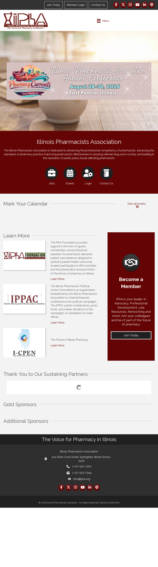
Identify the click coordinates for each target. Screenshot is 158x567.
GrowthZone (113, 562)
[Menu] (103, 20)
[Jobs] (51, 189)
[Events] (70, 189)
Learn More (57, 297)
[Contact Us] (106, 189)
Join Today (53, 4)
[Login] (88, 189)
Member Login (76, 4)
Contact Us (98, 4)
